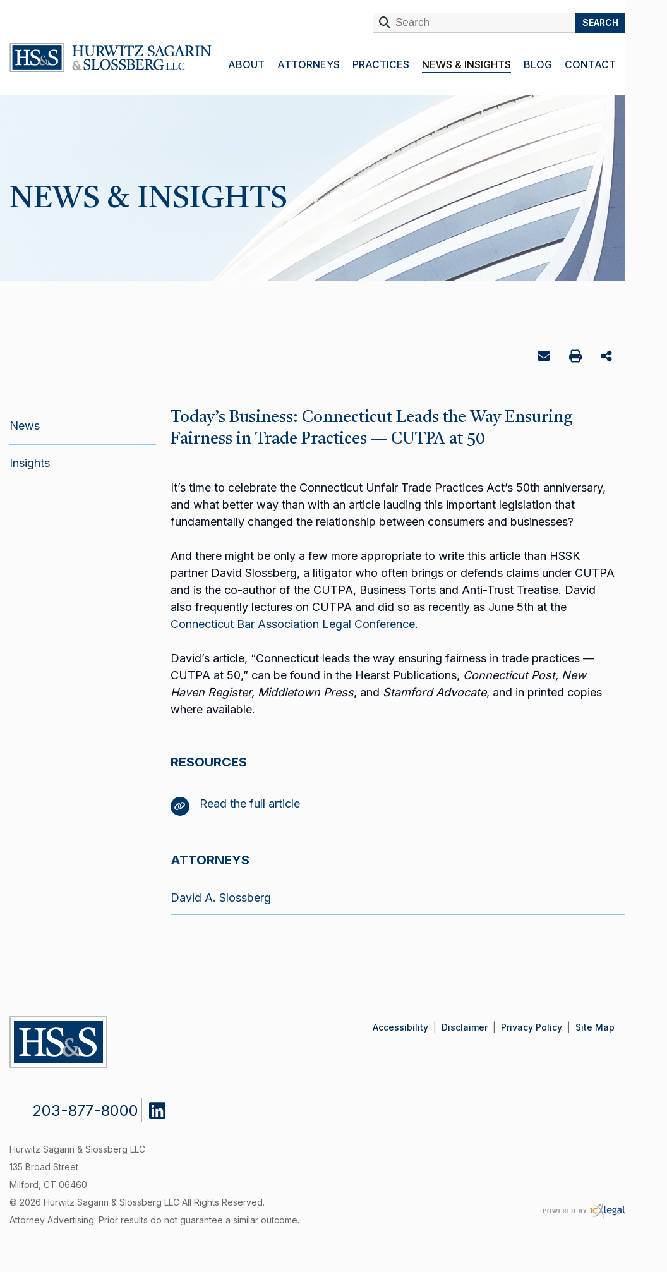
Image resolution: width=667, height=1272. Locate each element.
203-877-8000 (85, 1110)
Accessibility (400, 1027)
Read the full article (235, 803)
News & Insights (466, 65)
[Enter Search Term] (474, 23)
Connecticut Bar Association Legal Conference (293, 624)
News (24, 425)
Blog (538, 65)
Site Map (595, 1027)
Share (608, 357)
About (246, 65)
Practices (380, 65)
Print (577, 358)
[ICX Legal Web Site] (584, 1211)
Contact (590, 65)
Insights (29, 462)
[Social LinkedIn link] (166, 1107)
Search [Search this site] (600, 22)
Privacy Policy (531, 1027)
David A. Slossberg (221, 897)
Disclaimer (465, 1027)
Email (545, 358)
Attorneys (308, 65)
